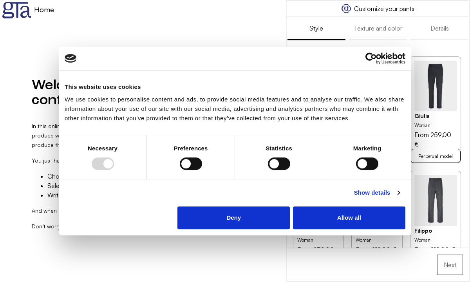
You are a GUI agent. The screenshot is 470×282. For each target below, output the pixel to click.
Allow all (349, 217)
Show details (372, 192)
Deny (234, 217)
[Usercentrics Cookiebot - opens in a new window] (371, 58)
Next (450, 265)
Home (28, 10)
